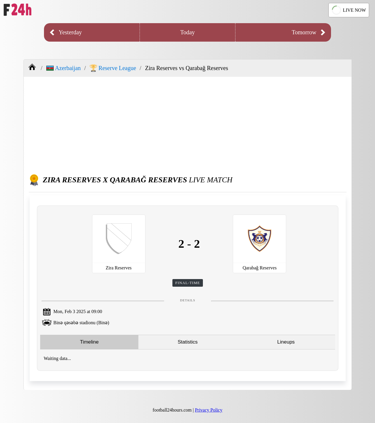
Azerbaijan (63, 68)
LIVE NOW (348, 10)
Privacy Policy (209, 409)
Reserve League (113, 68)
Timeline (89, 342)
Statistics (188, 342)
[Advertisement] (188, 124)
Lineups (286, 342)
